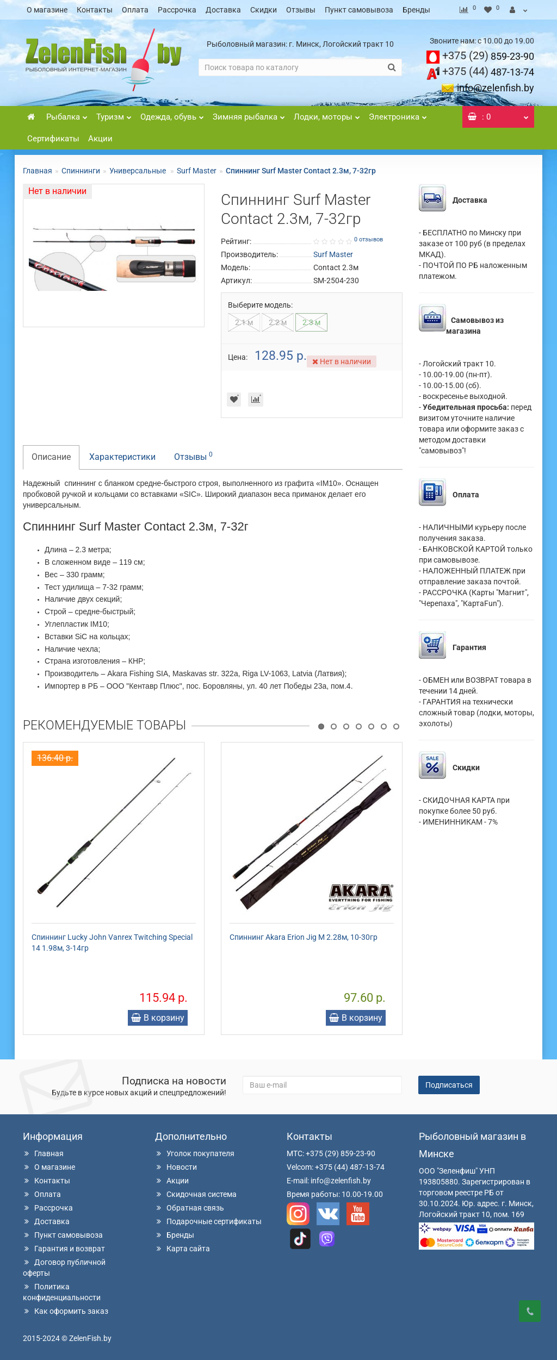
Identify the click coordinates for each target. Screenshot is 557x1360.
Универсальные (138, 170)
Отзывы (300, 9)
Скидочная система (196, 1194)
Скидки (263, 9)
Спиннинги (80, 170)
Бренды (416, 9)
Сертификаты (53, 139)
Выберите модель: (260, 305)
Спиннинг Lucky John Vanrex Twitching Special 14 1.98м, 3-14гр (112, 942)
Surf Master (196, 170)
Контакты (95, 9)
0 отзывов (368, 239)
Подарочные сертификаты (208, 1221)
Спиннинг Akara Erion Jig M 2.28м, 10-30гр (303, 937)
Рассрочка (177, 9)
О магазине (47, 9)
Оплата (135, 9)
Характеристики (122, 457)
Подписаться (449, 1085)
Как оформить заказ (65, 1311)
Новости (176, 1167)
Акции (100, 139)
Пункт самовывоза (359, 9)
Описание (51, 457)
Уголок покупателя (194, 1153)
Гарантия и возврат (64, 1248)
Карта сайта (182, 1248)
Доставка (223, 9)
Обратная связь (189, 1207)
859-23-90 (488, 56)
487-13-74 (488, 72)
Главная (37, 170)
